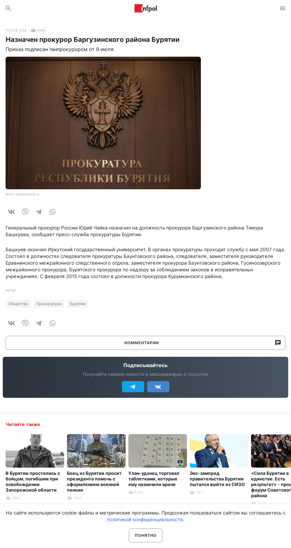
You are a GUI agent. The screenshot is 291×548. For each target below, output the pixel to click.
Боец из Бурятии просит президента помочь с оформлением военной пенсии (94, 481)
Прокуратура (49, 303)
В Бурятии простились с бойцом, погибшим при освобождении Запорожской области (33, 481)
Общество (18, 303)
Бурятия (78, 303)
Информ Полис (145, 8)
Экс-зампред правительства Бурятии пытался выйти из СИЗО (217, 478)
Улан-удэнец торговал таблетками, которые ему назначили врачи (153, 478)
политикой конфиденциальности (145, 519)
